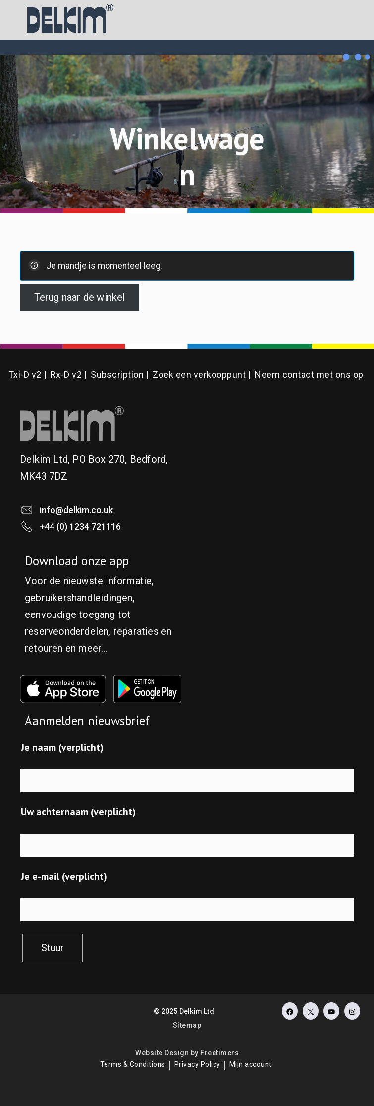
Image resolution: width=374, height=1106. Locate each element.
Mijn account (250, 1064)
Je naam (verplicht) (62, 747)
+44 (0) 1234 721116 (80, 526)
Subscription (117, 374)
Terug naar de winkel (79, 297)
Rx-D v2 (66, 374)
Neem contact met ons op (309, 374)
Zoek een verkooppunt (199, 374)
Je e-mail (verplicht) (64, 876)
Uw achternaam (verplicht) (78, 811)
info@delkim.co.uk (76, 510)
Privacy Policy (197, 1064)
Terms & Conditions (132, 1064)
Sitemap (187, 1025)
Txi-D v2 (25, 374)
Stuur (52, 948)
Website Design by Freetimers (187, 1052)
